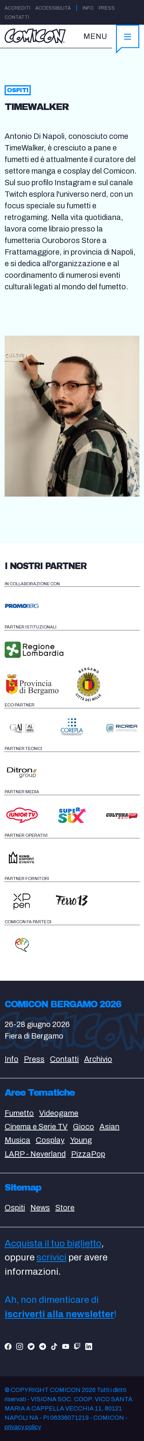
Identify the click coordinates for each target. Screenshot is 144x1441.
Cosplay (50, 1140)
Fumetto (19, 1113)
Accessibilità (53, 8)
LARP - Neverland (35, 1154)
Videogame (58, 1113)
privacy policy (23, 1427)
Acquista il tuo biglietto (53, 1243)
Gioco (83, 1126)
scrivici (51, 1257)
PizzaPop (88, 1154)
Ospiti (15, 1207)
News (40, 1207)
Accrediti (17, 8)
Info (88, 8)
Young (81, 1140)
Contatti (17, 17)
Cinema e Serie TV (36, 1126)
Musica (17, 1140)
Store (64, 1207)
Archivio (98, 1059)
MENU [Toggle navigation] (95, 36)
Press (107, 8)
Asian (109, 1126)
